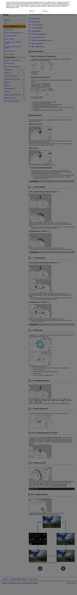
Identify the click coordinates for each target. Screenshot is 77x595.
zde (43, 3)
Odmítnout (34, 5)
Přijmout (54, 3)
